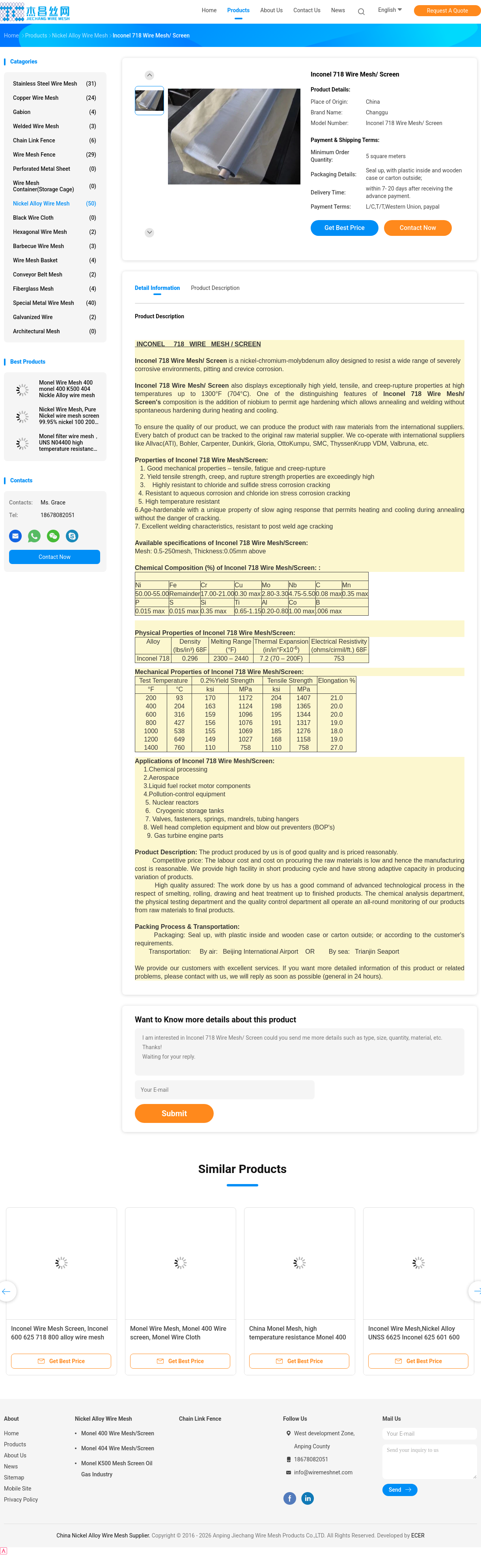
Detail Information (157, 288)
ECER (418, 1535)
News (11, 1466)
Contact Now (55, 557)
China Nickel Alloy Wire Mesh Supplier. (103, 1535)
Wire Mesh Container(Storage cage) (54, 186)
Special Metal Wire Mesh (54, 303)
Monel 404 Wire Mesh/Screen (117, 1448)
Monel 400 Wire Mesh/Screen (117, 1433)
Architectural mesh (54, 331)
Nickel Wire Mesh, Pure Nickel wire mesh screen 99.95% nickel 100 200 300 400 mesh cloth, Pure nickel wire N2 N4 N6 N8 (69, 415)
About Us (15, 1455)
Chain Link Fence (54, 140)
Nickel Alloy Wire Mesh (54, 203)
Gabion (54, 112)
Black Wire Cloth (54, 218)
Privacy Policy (21, 1499)
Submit (174, 1113)
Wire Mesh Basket (54, 260)
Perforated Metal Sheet (54, 169)
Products (15, 1444)
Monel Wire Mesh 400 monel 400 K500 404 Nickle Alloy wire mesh (67, 388)
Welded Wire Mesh (54, 126)
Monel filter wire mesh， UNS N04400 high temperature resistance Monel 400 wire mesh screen (69, 442)
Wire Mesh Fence (54, 155)
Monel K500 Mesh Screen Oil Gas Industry (117, 1469)
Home (11, 1433)
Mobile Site (18, 1488)
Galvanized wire (54, 317)
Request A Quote (447, 10)
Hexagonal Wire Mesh (54, 232)
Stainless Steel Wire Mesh (54, 84)
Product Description (215, 288)
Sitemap (14, 1477)
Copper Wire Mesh (54, 98)
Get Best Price (344, 228)
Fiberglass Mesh (54, 289)
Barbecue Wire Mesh (54, 246)
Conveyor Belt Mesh (54, 274)
